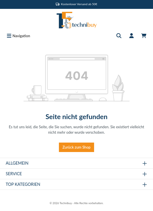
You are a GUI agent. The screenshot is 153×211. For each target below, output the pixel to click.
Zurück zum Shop (77, 147)
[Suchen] (119, 36)
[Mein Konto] (131, 36)
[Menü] (18, 36)
